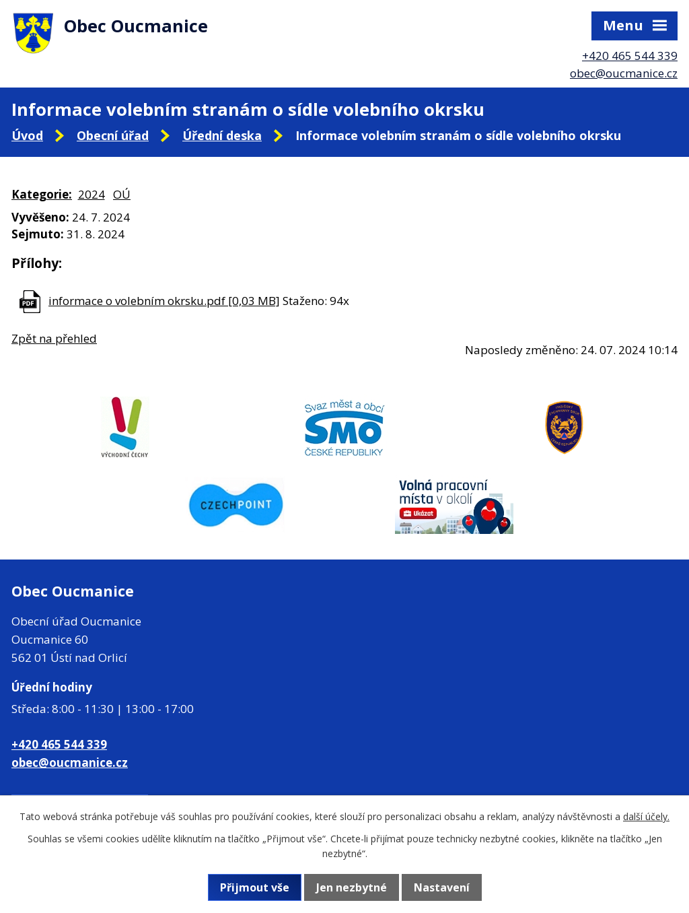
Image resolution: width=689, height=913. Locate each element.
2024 (91, 194)
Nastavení (442, 887)
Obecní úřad (113, 135)
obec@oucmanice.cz (624, 73)
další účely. (646, 816)
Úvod (27, 135)
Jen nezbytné (351, 887)
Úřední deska (222, 135)
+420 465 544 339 (630, 55)
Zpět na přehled (54, 338)
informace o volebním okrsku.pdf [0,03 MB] (164, 300)
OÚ (122, 194)
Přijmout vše (254, 887)
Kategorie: (41, 194)
